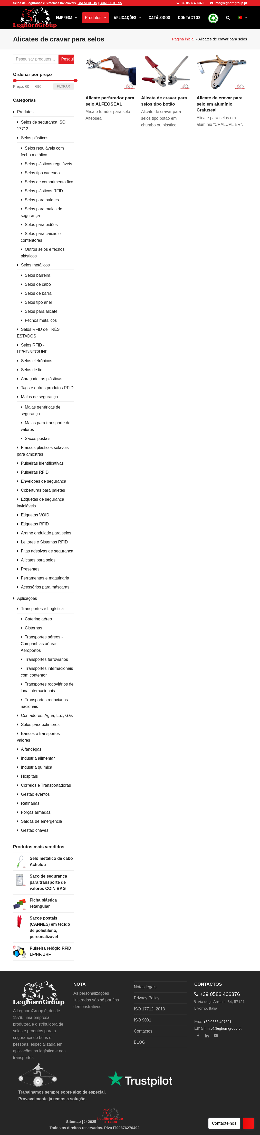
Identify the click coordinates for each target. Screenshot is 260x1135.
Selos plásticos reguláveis (48, 164)
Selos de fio (32, 370)
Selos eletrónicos (36, 361)
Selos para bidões (41, 224)
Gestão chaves (35, 830)
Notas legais (145, 987)
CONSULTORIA (111, 3)
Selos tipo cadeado (42, 173)
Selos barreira (38, 275)
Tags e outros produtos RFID (47, 388)
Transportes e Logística (42, 609)
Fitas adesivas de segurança (47, 551)
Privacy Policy (147, 998)
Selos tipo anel (38, 302)
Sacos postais (38, 438)
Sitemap (73, 1122)
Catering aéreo (38, 619)
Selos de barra (38, 293)
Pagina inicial (183, 39)
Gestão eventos (35, 794)
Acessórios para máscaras (45, 587)
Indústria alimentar (38, 758)
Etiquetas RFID (35, 524)
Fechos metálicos (41, 320)
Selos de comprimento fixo (49, 182)
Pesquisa (67, 59)
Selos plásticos (35, 138)
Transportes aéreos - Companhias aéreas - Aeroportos (42, 644)
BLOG (139, 1042)
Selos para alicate (41, 311)
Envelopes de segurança (43, 481)
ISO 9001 (142, 1020)
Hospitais (29, 776)
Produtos (25, 112)
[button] (228, 17)
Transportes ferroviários (46, 659)
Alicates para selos (38, 560)
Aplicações (27, 598)
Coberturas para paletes (43, 490)
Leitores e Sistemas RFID (44, 542)
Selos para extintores (40, 724)
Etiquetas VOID (35, 515)
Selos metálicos (35, 265)
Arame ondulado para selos (46, 533)
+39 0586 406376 (190, 3)
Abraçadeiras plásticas (41, 379)
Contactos (143, 1031)
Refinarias (30, 803)
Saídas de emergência (41, 821)
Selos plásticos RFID (44, 191)
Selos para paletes (42, 200)
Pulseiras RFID (35, 472)
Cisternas (33, 628)
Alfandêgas (31, 749)
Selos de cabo (38, 284)
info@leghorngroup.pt (228, 3)
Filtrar (63, 86)
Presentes (30, 569)
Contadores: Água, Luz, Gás (47, 715)
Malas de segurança (39, 397)
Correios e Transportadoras (46, 785)
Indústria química (36, 767)
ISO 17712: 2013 (149, 1009)
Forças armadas (36, 812)
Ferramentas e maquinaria (45, 578)
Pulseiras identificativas (42, 463)
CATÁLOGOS (87, 3)
